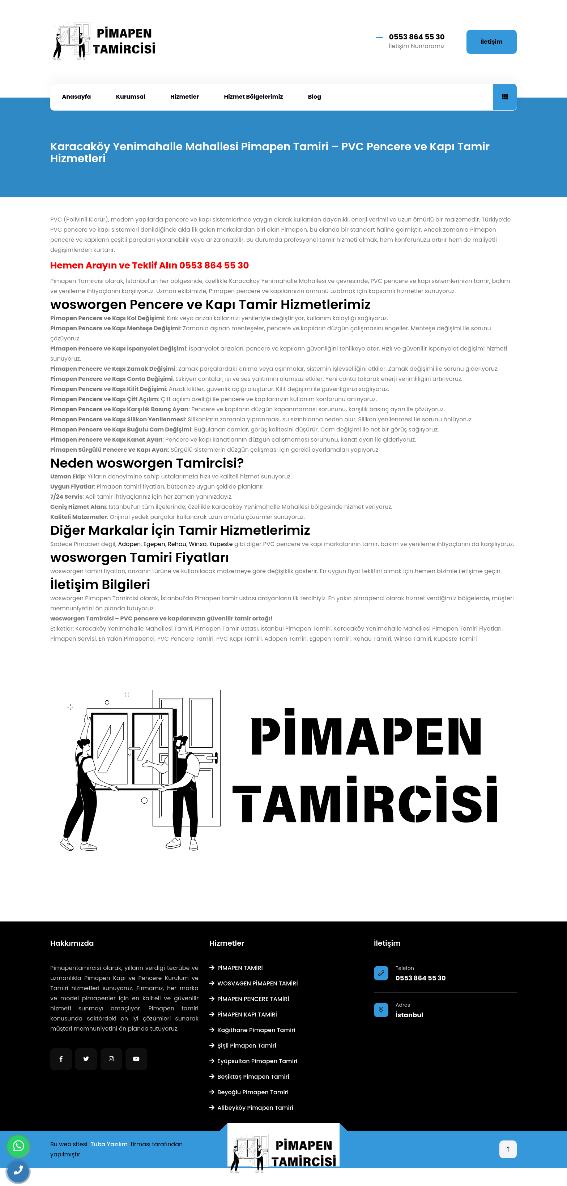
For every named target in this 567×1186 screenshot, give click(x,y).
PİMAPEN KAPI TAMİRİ (243, 1014)
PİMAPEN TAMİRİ (236, 968)
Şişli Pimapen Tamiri (242, 1045)
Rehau (177, 544)
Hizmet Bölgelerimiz (253, 97)
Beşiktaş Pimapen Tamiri (249, 1077)
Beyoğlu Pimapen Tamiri (249, 1092)
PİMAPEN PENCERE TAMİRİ (249, 999)
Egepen (154, 544)
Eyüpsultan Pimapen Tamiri (253, 1061)
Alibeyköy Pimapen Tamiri (251, 1108)
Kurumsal (130, 97)
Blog (314, 97)
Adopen (129, 544)
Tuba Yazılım (109, 1144)
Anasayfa (76, 97)
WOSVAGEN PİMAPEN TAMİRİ (253, 983)
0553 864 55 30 (417, 37)
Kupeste (221, 544)
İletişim (492, 42)
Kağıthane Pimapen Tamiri (252, 1030)
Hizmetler (184, 97)
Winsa (198, 544)
